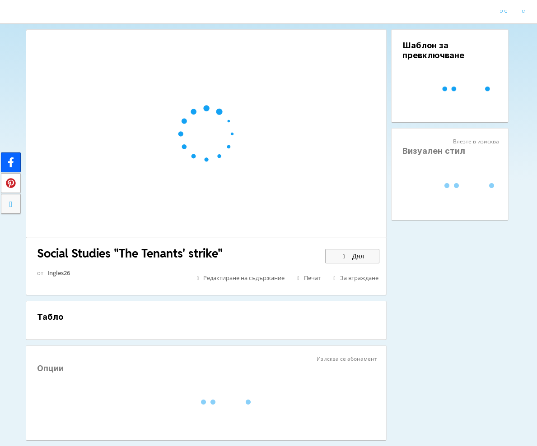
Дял (352, 256)
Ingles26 (58, 273)
